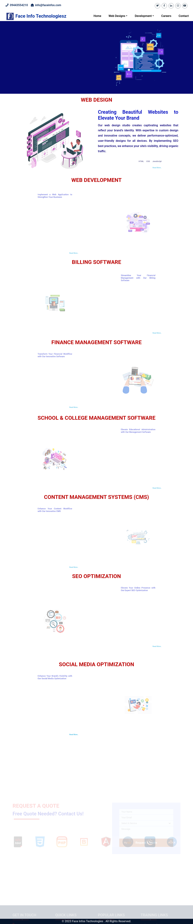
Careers (166, 16)
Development (143, 16)
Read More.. (65, 734)
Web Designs (117, 16)
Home (97, 16)
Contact (184, 16)
